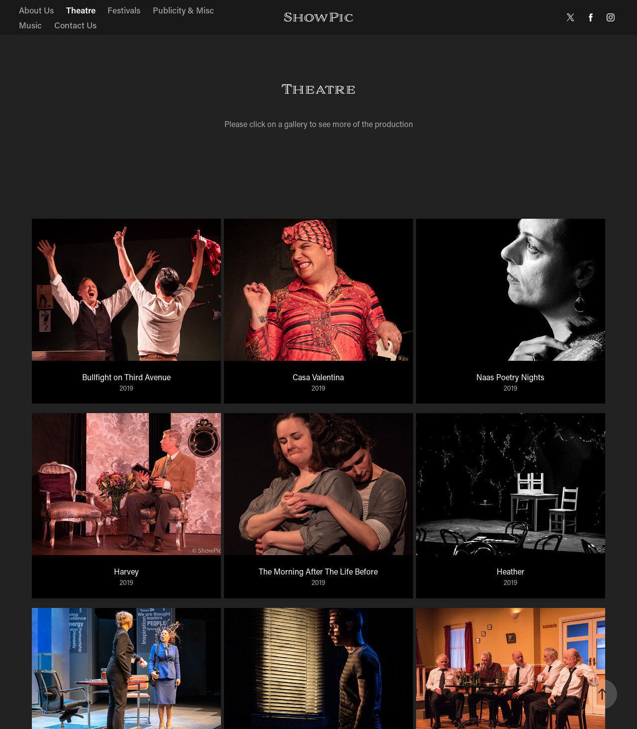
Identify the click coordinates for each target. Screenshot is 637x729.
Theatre (81, 9)
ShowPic (318, 17)
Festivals (123, 9)
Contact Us (75, 24)
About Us (36, 9)
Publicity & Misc (183, 9)
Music (30, 24)
